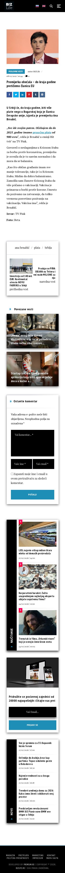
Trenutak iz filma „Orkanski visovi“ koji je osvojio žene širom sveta (37, 640)
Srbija (48, 247)
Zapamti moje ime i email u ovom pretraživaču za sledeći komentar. (29, 478)
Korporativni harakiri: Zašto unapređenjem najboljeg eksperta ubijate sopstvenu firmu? (36, 596)
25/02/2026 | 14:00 (27, 558)
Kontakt (51, 855)
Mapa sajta (52, 858)
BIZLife (36, 71)
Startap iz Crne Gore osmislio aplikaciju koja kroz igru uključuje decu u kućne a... (32, 377)
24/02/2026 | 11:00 (27, 603)
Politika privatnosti (18, 858)
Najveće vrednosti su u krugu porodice (34, 777)
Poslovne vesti (16, 71)
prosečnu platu (42, 132)
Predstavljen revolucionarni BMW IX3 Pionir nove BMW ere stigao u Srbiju (34, 811)
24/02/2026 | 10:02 (27, 646)
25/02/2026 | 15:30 (26, 818)
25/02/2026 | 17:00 (27, 750)
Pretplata (23, 855)
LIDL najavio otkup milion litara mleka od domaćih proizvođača (35, 552)
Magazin (10, 855)
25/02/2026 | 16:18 (26, 782)
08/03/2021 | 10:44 (15, 76)
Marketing (38, 855)
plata (37, 247)
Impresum (38, 858)
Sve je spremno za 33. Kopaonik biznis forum (35, 744)
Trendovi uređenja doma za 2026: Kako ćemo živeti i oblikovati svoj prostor (36, 793)
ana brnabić (22, 247)
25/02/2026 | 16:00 (27, 800)
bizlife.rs (20, 868)
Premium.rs (29, 864)
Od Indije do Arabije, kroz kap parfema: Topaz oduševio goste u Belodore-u (35, 761)
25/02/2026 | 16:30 (27, 767)
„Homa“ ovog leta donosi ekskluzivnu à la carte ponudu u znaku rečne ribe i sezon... (31, 339)
